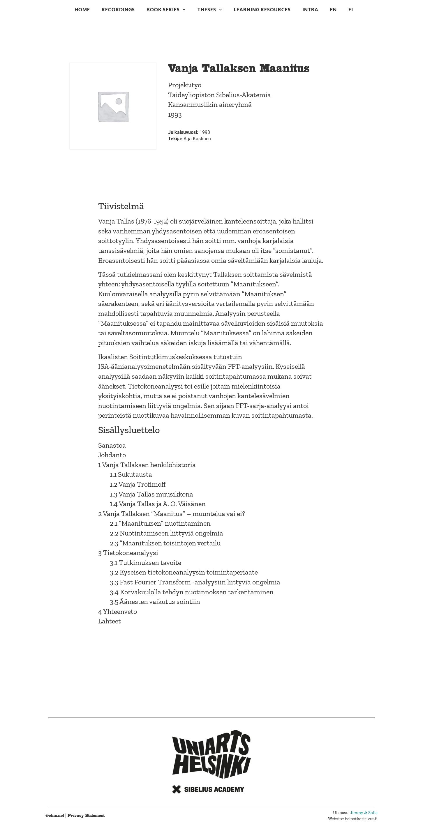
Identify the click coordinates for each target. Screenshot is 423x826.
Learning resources (262, 9)
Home (82, 9)
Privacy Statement (86, 815)
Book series (166, 9)
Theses (210, 9)
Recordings (118, 9)
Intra (310, 9)
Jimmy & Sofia (364, 812)
